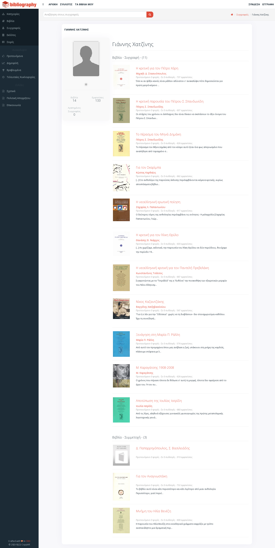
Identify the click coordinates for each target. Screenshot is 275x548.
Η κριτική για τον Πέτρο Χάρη (157, 68)
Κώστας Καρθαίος (146, 172)
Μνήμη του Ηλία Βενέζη (153, 511)
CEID (28, 541)
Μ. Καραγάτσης (144, 373)
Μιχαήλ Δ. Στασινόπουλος (151, 73)
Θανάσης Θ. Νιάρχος (147, 240)
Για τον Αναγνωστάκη (151, 476)
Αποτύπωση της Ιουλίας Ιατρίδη (159, 401)
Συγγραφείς (243, 14)
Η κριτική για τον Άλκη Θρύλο (157, 235)
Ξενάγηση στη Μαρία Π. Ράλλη (158, 334)
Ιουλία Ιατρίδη (144, 406)
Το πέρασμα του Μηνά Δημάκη (158, 134)
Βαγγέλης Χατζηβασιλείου (151, 306)
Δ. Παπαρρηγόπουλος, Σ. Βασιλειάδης (163, 448)
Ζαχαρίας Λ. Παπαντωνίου (150, 207)
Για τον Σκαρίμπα (148, 167)
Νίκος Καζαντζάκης (150, 301)
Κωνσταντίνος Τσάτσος (149, 273)
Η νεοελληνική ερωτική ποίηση (158, 202)
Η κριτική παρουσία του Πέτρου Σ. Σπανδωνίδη (169, 101)
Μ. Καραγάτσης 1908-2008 (155, 367)
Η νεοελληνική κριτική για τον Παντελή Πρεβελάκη (172, 268)
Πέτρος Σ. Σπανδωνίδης (149, 106)
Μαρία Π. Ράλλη (145, 340)
